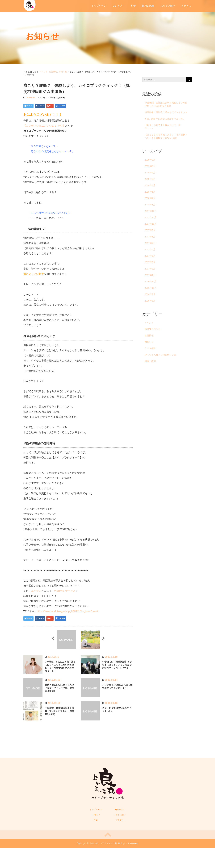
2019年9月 (150, 159)
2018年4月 (150, 198)
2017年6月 (150, 249)
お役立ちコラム (152, 329)
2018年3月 (150, 204)
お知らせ (63, 72)
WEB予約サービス (64, 590)
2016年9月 (150, 294)
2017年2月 (150, 268)
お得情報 (53, 72)
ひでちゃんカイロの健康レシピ (160, 354)
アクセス (186, 5)
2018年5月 (150, 191)
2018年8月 (150, 185)
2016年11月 (151, 288)
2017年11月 (151, 217)
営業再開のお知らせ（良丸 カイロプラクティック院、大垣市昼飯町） (60, 687)
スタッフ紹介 (167, 5)
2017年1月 (150, 275)
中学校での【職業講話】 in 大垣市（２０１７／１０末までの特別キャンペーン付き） (117, 664)
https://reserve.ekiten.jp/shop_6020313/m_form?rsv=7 (67, 611)
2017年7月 (150, 243)
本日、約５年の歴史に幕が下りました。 (165, 118)
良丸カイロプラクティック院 (103, 843)
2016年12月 (151, 281)
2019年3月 (150, 179)
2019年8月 (150, 166)
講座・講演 (150, 361)
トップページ (99, 5)
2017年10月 (151, 224)
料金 (133, 5)
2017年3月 (150, 262)
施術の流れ (148, 5)
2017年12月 (151, 211)
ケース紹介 (150, 348)
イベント (43, 72)
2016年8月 (150, 300)
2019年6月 (150, 172)
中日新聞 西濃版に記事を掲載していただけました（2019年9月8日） (60, 711)
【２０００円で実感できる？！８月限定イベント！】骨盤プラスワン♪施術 (166, 136)
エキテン (36, 590)
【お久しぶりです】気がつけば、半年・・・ (163, 127)
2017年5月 (150, 256)
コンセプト (118, 5)
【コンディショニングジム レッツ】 (44, 125)
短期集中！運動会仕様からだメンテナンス (166, 112)
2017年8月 (150, 236)
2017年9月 (150, 230)
